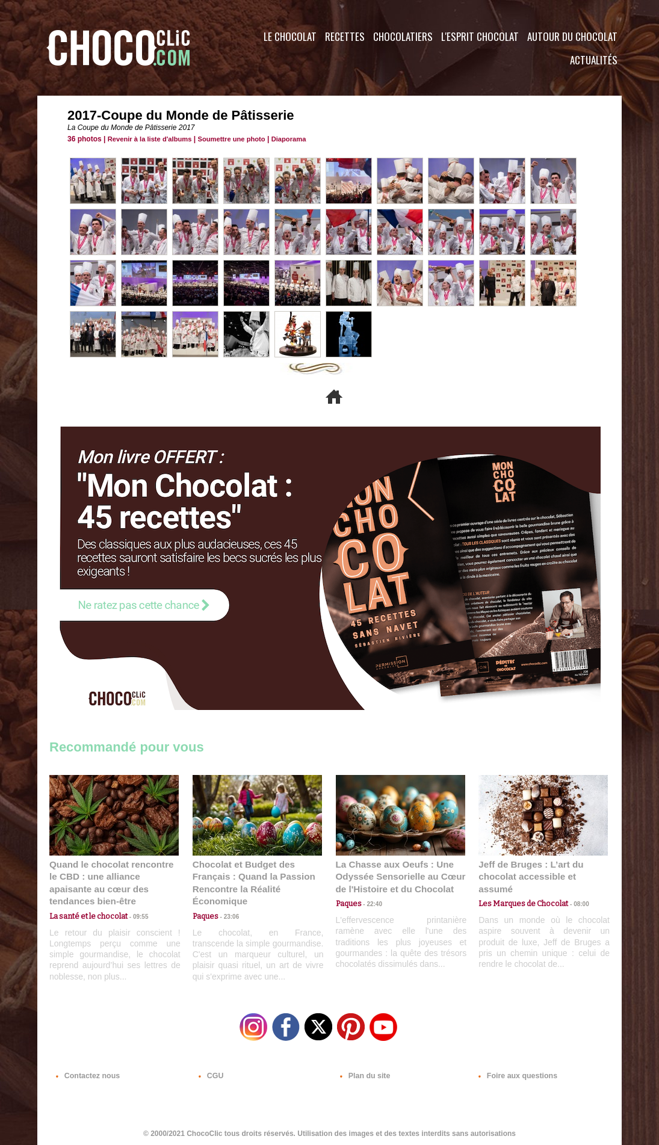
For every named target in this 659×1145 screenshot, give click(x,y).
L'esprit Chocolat (480, 36)
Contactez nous (85, 1072)
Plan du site (363, 1072)
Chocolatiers (403, 36)
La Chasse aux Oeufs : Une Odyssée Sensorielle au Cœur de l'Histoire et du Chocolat (395, 875)
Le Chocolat (290, 36)
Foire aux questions (514, 1072)
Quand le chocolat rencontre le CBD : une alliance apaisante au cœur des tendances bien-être (113, 875)
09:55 (133, 902)
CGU (209, 1072)
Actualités (593, 59)
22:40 (370, 902)
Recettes (345, 36)
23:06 (227, 914)
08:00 (573, 890)
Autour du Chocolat (572, 36)
